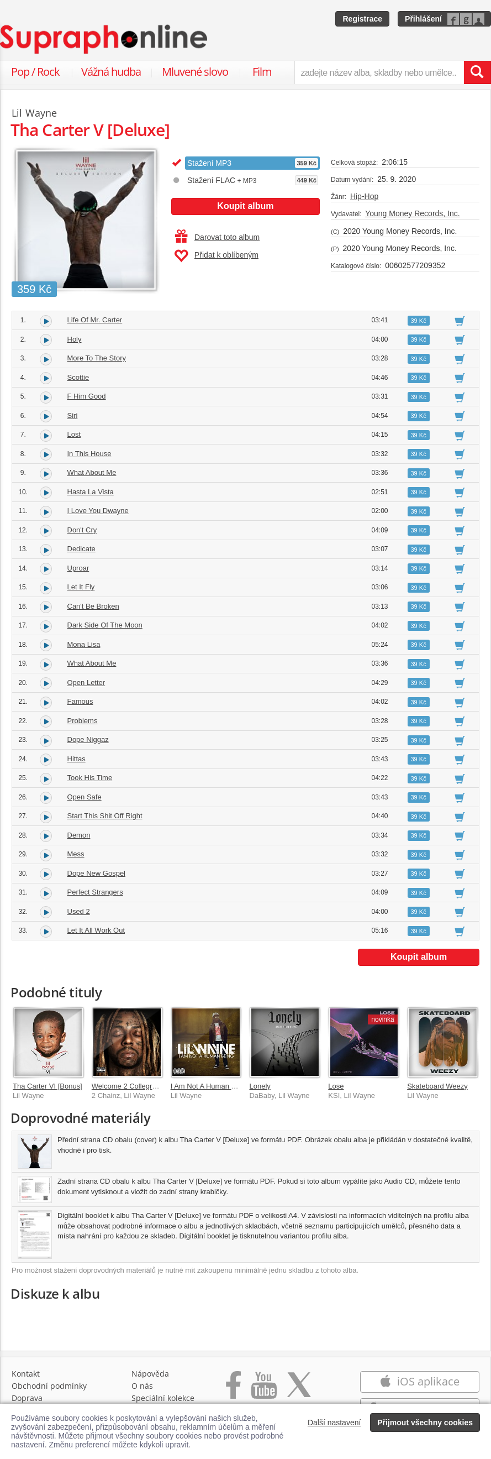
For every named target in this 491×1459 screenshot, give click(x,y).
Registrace (362, 18)
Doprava (27, 1398)
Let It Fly (81, 587)
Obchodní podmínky (49, 1385)
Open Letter (86, 682)
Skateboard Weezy (437, 1086)
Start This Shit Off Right (104, 816)
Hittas (76, 759)
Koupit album (245, 206)
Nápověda (150, 1373)
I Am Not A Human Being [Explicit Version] (237, 1086)
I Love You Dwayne (98, 510)
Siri (72, 415)
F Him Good (86, 396)
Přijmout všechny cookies (425, 1422)
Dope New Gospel (96, 873)
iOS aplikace (419, 1381)
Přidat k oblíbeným (216, 256)
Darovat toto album (217, 237)
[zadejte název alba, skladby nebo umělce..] (379, 72)
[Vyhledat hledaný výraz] (477, 72)
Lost (74, 434)
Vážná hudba (111, 71)
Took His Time (90, 777)
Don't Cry (82, 530)
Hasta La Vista (90, 492)
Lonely (259, 1086)
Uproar (78, 568)
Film (262, 71)
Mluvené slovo (195, 71)
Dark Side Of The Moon (104, 625)
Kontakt (26, 1373)
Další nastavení (334, 1422)
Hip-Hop (364, 196)
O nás (142, 1385)
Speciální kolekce (162, 1398)
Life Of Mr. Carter (95, 320)
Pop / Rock (35, 71)
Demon (79, 835)
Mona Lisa (84, 644)
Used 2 (78, 911)
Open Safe (84, 797)
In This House (89, 453)
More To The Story (96, 358)
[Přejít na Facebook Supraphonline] (233, 1391)
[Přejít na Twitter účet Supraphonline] (299, 1391)
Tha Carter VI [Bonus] (47, 1086)
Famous (80, 701)
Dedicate (81, 549)
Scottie (78, 377)
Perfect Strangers (95, 892)
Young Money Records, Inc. (412, 213)
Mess (76, 854)
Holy (74, 339)
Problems (82, 721)
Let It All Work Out (96, 930)
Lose (336, 1086)
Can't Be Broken (93, 606)
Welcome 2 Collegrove (128, 1086)
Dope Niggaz (88, 739)
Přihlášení (423, 18)
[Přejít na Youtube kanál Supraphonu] (263, 1391)
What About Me (92, 472)
